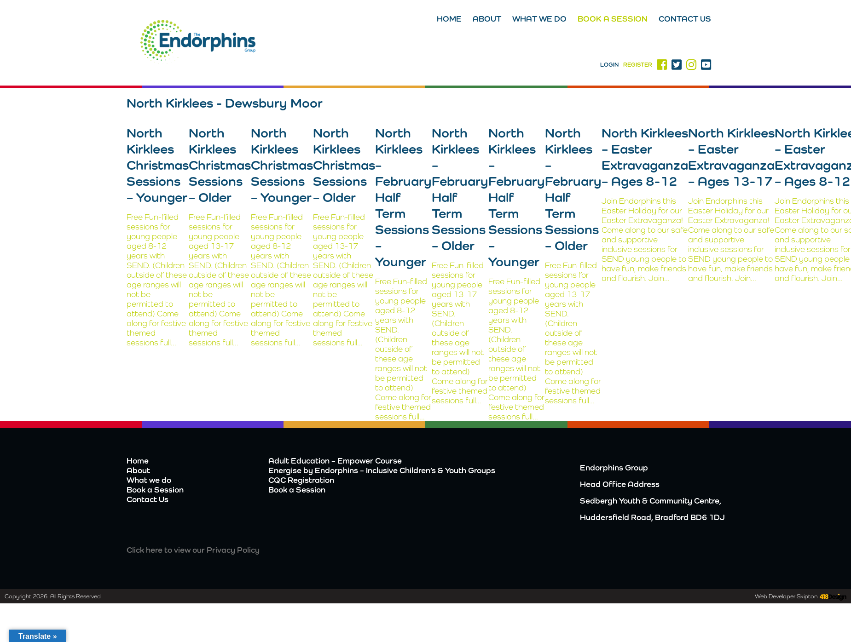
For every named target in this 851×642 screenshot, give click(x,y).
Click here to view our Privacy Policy (193, 550)
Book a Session (613, 18)
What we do (539, 18)
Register (637, 64)
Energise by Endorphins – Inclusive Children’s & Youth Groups (381, 470)
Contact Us (685, 18)
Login (609, 64)
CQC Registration (301, 480)
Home (449, 18)
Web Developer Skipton (786, 596)
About (487, 18)
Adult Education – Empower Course (335, 460)
